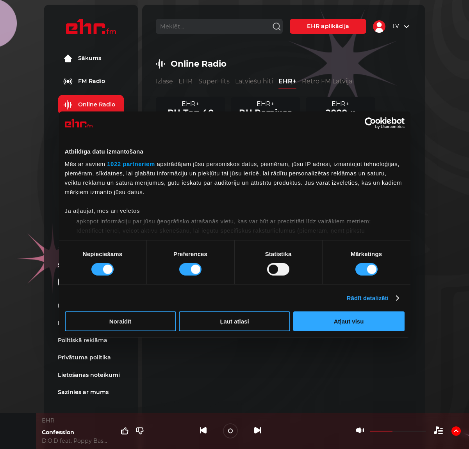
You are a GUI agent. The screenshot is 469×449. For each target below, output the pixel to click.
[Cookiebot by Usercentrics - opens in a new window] (370, 123)
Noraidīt (120, 321)
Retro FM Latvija (327, 81)
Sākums (82, 58)
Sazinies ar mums (83, 392)
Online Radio (89, 105)
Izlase (164, 81)
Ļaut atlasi (234, 321)
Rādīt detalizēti (368, 298)
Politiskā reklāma (82, 340)
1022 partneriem (131, 163)
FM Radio (84, 81)
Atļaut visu (349, 321)
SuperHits (214, 81)
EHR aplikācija (328, 26)
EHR (185, 81)
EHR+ (287, 81)
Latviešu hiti (254, 81)
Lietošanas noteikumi (89, 374)
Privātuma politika (84, 357)
